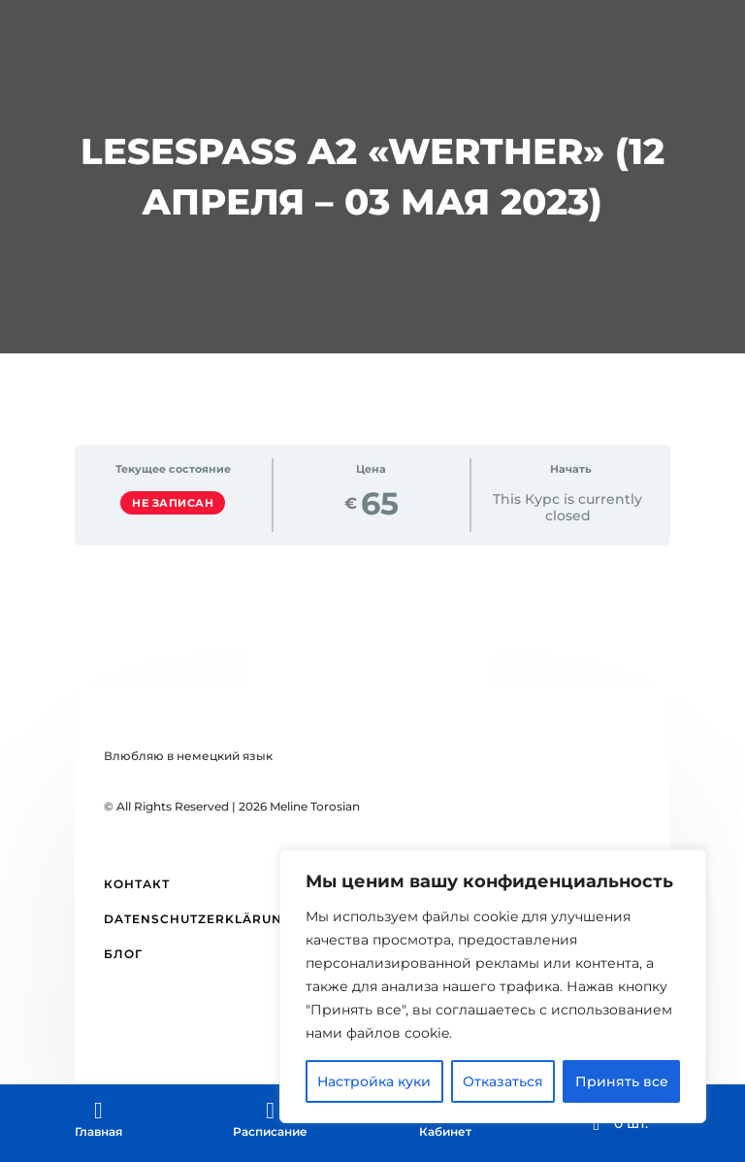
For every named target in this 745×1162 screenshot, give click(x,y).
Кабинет (445, 1131)
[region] (492, 986)
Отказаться (503, 1081)
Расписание (270, 1131)
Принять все (621, 1081)
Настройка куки (374, 1081)
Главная (98, 1131)
